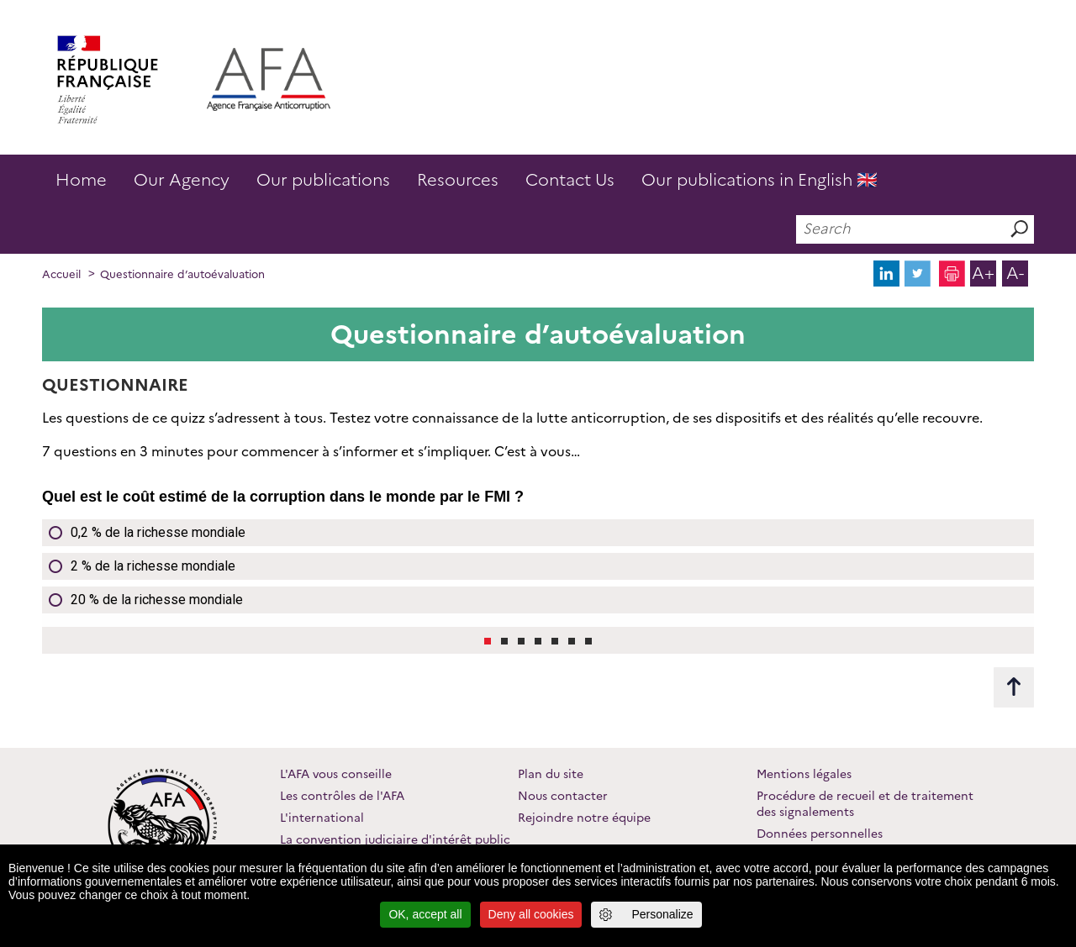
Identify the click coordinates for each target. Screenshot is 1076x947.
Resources (457, 180)
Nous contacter (563, 795)
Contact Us (569, 180)
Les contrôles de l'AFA (342, 795)
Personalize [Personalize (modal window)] (662, 914)
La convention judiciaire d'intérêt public (395, 839)
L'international (322, 817)
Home (81, 180)
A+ (983, 273)
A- (1015, 273)
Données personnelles (820, 833)
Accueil (61, 274)
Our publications (323, 180)
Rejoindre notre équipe (584, 817)
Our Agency (181, 180)
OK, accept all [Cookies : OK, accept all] (425, 914)
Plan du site (550, 773)
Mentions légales (804, 773)
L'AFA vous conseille (336, 773)
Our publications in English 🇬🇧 (759, 180)
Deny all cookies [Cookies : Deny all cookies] (531, 914)
